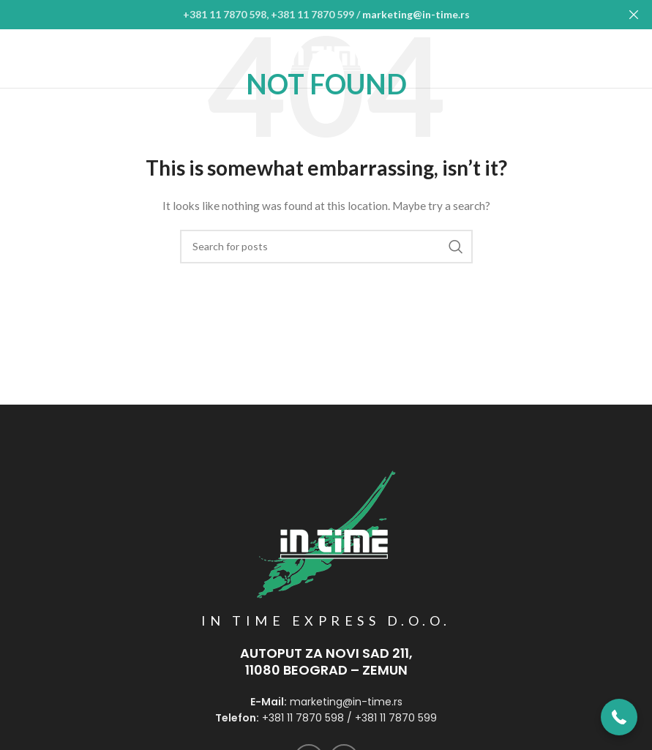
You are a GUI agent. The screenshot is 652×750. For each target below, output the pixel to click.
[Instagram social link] (630, 59)
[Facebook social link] (602, 59)
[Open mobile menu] (23, 58)
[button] (619, 717)
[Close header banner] (633, 14)
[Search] (326, 246)
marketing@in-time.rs (416, 14)
